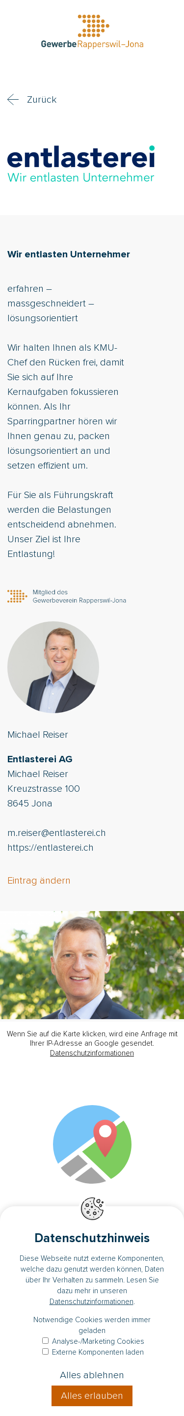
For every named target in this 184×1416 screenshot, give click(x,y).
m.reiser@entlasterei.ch (56, 833)
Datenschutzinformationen (92, 1053)
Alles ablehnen (92, 1375)
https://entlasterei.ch (50, 848)
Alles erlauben (92, 1396)
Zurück (41, 99)
